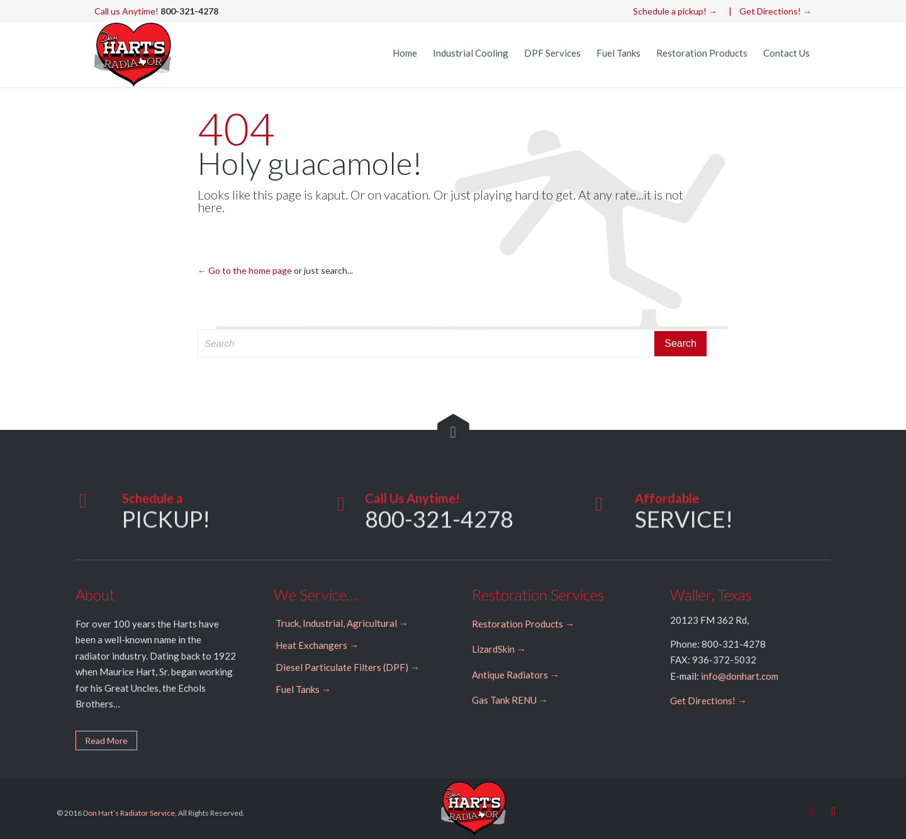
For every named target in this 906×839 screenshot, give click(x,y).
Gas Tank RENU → (510, 700)
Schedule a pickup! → (675, 11)
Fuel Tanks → (303, 689)
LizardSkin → (499, 649)
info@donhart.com (739, 676)
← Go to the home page (245, 270)
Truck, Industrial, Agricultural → (342, 623)
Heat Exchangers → (317, 645)
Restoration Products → (523, 623)
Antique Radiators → (515, 674)
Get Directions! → (775, 11)
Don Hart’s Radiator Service (129, 813)
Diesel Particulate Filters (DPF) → (348, 667)
